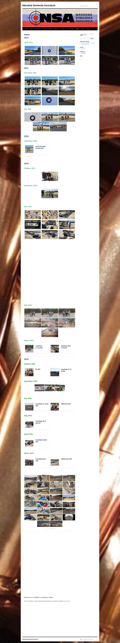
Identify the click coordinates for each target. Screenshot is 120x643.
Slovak (84, 35)
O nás (30, 28)
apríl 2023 (83, 48)
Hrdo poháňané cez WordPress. (88, 639)
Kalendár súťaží (37, 28)
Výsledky (63, 28)
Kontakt (87, 28)
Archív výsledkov (70, 28)
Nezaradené (83, 53)
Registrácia (56, 28)
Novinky (26, 28)
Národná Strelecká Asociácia (38, 5)
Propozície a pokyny (47, 28)
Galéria (77, 28)
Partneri (82, 28)
